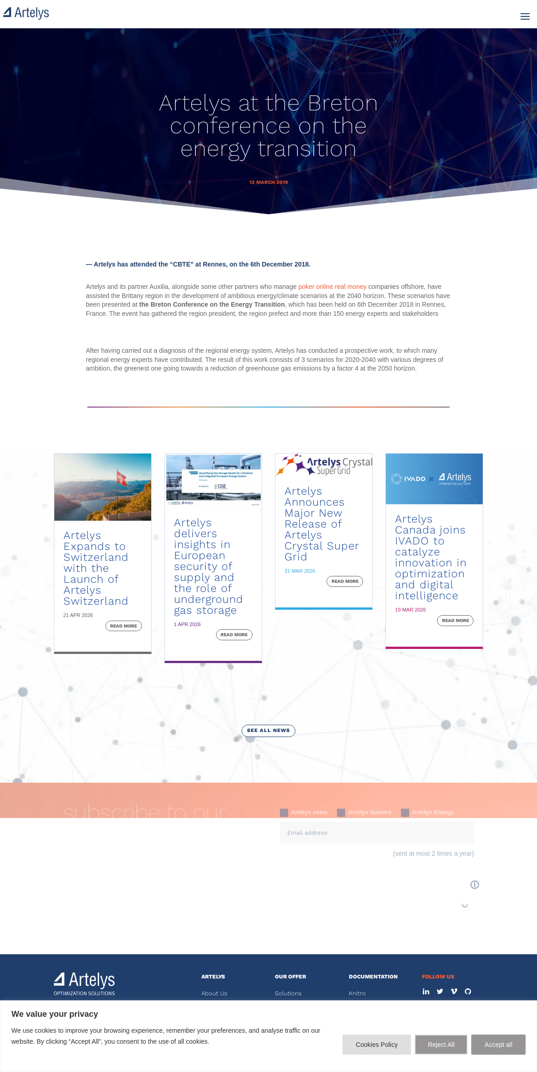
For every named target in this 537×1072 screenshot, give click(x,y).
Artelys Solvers (364, 813)
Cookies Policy (377, 1044)
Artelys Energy (427, 813)
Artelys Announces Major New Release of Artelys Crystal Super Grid (321, 524)
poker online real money (332, 286)
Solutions (288, 993)
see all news (268, 730)
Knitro (357, 993)
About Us (214, 993)
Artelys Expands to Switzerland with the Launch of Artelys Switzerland (96, 568)
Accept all (498, 1044)
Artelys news (303, 813)
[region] (268, 1036)
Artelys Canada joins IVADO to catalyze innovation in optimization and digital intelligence (431, 557)
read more (123, 625)
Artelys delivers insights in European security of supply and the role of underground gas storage (208, 566)
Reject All (441, 1044)
